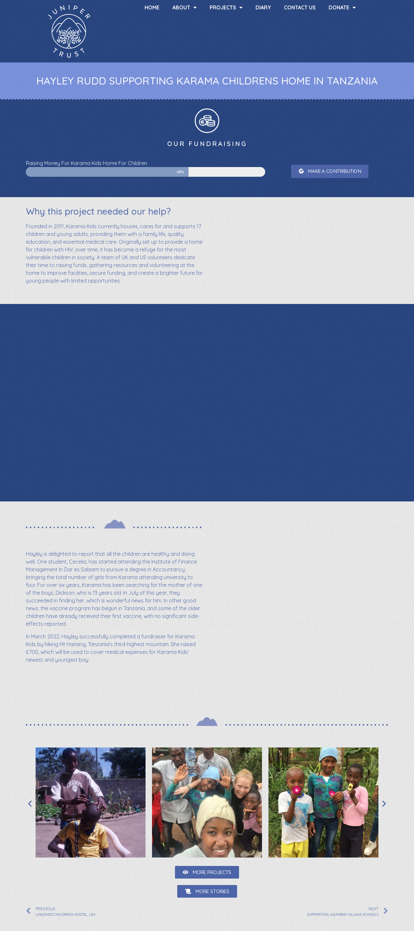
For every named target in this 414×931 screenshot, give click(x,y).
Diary (263, 7)
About (184, 7)
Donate (342, 7)
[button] (330, 171)
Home (152, 7)
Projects (226, 7)
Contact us (300, 7)
